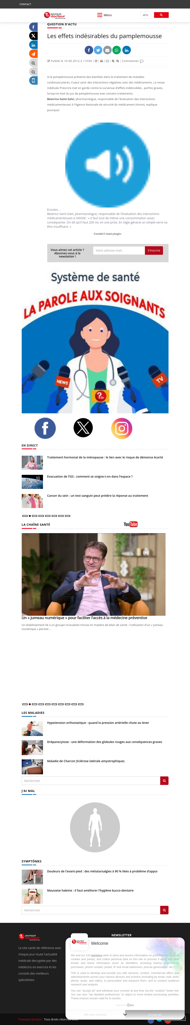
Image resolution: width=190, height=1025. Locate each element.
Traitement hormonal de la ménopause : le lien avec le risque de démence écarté (105, 457)
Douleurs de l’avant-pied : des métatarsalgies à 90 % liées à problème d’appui (102, 871)
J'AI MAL (28, 791)
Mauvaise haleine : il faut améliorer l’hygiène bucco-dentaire (90, 890)
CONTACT (25, 4)
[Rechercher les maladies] (164, 780)
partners (96, 955)
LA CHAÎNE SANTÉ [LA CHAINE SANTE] (35, 525)
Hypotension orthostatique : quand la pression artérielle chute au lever (98, 722)
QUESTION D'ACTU (61, 24)
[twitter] (89, 428)
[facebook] (50, 428)
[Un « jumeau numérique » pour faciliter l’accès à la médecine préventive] (95, 574)
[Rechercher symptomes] (164, 909)
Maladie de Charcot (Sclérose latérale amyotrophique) (85, 761)
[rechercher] (145, 15)
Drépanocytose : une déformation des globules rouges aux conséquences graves (104, 742)
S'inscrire (154, 250)
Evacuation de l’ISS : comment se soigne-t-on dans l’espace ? (90, 476)
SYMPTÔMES (31, 861)
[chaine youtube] (146, 525)
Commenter (133, 61)
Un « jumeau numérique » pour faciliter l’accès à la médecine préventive (84, 617)
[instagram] (127, 428)
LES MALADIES (33, 713)
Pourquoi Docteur (31, 1019)
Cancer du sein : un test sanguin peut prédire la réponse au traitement (97, 496)
